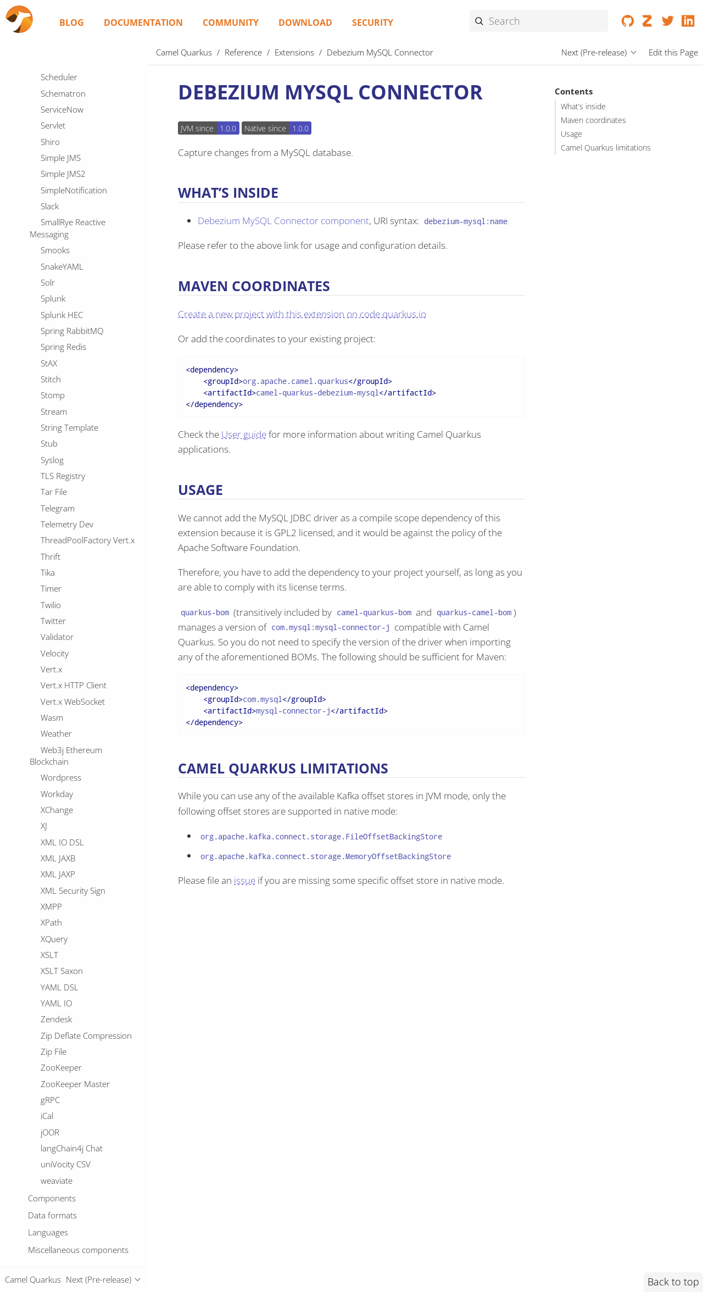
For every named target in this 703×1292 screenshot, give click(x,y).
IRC (47, 1113)
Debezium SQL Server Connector (75, 290)
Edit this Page (673, 52)
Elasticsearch (64, 457)
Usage (571, 134)
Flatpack (56, 614)
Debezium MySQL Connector (71, 206)
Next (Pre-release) (594, 52)
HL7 (48, 952)
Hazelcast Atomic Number (88, 1000)
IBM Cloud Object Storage (88, 1033)
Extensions (294, 52)
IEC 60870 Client (71, 1097)
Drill (48, 409)
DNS (49, 92)
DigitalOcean (64, 344)
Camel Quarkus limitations (606, 148)
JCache (53, 1242)
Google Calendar (71, 743)
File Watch (59, 598)
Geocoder (59, 678)
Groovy (54, 904)
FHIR (49, 517)
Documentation (143, 22)
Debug (53, 312)
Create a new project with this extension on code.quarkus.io (302, 314)
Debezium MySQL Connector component (283, 220)
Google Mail (62, 775)
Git (46, 694)
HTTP (50, 968)
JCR (47, 1226)
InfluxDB (56, 1194)
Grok (50, 888)
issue (244, 880)
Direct (52, 360)
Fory (49, 646)
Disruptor (58, 376)
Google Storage (69, 839)
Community (231, 22)
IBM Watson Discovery (82, 1065)
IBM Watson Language (82, 1081)
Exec (49, 501)
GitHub (54, 711)
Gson (50, 920)
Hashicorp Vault (70, 984)
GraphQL (58, 872)
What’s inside (583, 107)
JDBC (50, 1258)
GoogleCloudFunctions (83, 855)
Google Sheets (67, 823)
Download (305, 22)
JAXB (49, 1210)
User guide (243, 434)
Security (372, 22)
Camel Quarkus (184, 52)
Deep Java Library (73, 328)
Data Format (64, 124)
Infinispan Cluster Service (87, 1178)
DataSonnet (63, 140)
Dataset (55, 156)
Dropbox (57, 425)
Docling (54, 393)
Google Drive (64, 759)
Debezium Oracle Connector (67, 234)
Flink (49, 630)
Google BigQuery (72, 727)
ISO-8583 (58, 1129)
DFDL (51, 75)
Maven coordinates (593, 120)
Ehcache (56, 441)
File (47, 566)
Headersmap (64, 1017)
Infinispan (59, 1162)
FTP (47, 549)
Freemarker (62, 662)
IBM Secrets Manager (80, 1049)
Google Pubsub (69, 791)
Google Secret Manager (84, 807)
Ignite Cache (63, 1145)
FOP (48, 533)
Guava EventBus (71, 936)
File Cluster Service (75, 582)
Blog (71, 22)
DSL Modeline (66, 108)
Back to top (673, 1281)
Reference (243, 52)
